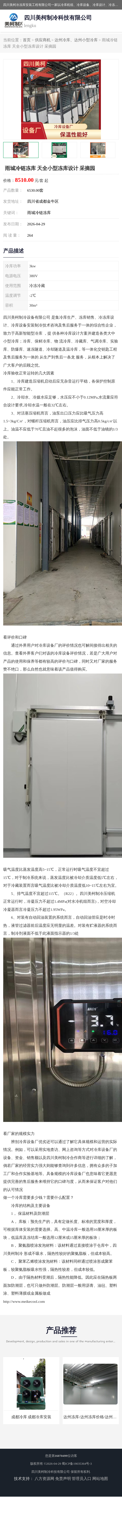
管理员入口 (81, 1478)
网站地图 (100, 1478)
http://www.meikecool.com (24, 1301)
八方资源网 (44, 1478)
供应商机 (43, 40)
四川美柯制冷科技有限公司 (50, 1472)
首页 (27, 40)
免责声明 (63, 1478)
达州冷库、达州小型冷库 (76, 40)
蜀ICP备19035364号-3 (77, 1463)
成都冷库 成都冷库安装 (31, 1417)
